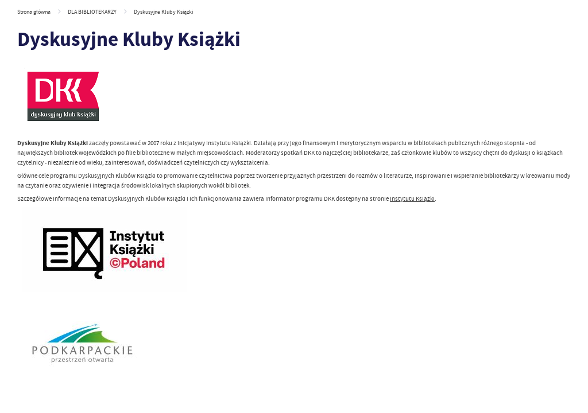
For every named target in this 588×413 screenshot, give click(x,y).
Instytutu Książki (412, 198)
